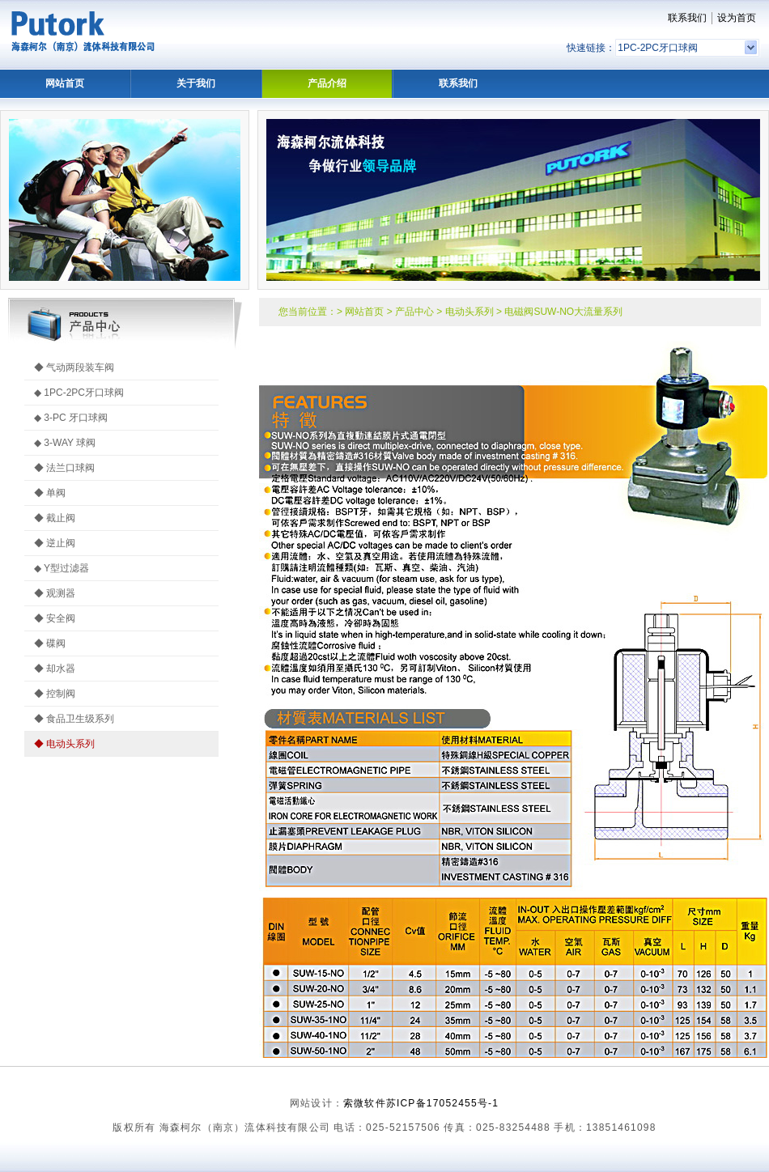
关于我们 (195, 83)
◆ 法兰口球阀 (64, 467)
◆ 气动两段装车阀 (74, 367)
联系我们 (687, 17)
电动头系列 (469, 311)
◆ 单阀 (50, 493)
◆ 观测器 (54, 593)
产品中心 (414, 311)
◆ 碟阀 (50, 643)
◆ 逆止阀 (54, 543)
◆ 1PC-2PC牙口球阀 (79, 392)
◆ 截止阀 (54, 518)
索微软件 (364, 1103)
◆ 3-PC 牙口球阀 (71, 417)
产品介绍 (327, 83)
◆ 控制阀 (54, 693)
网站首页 (64, 83)
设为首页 (736, 17)
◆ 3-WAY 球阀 (65, 442)
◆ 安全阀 (54, 618)
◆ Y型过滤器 (61, 568)
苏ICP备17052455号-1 (442, 1103)
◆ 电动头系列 (64, 743)
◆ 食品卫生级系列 (74, 718)
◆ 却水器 (54, 668)
